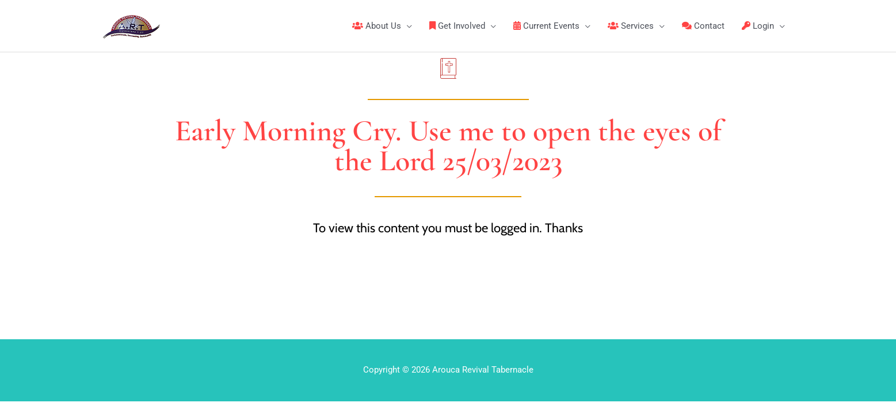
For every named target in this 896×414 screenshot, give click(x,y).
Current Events (546, 26)
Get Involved (457, 26)
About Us (376, 26)
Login (758, 26)
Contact (703, 26)
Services (631, 26)
